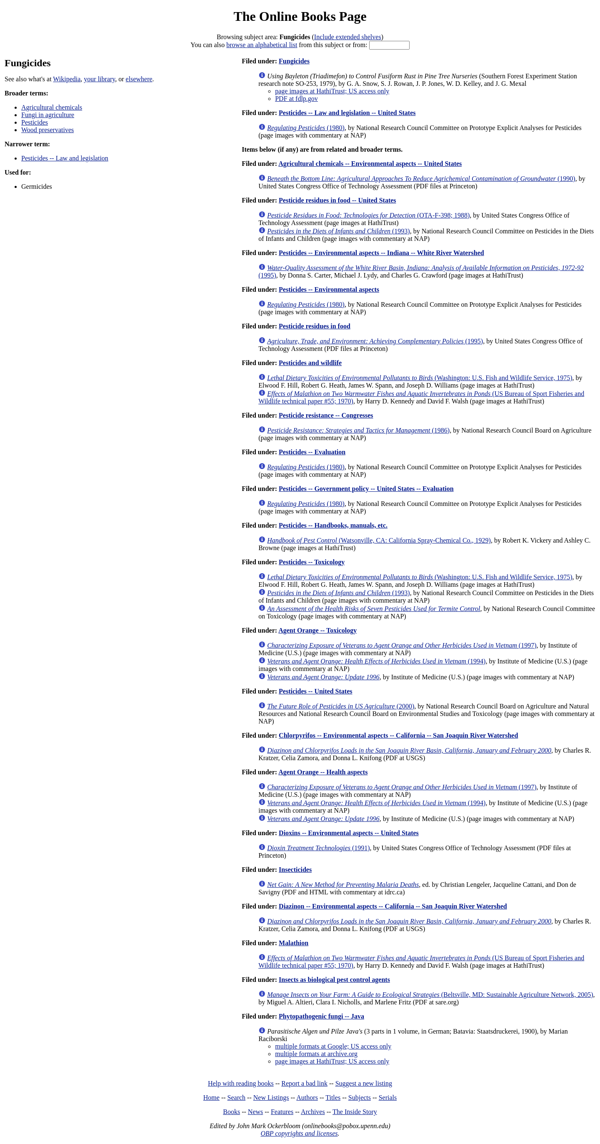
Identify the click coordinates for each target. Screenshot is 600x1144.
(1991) (318, 847)
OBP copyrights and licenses (299, 1133)
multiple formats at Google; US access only (333, 1046)
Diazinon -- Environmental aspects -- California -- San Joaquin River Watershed (393, 906)
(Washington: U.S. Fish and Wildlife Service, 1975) (419, 377)
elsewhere (139, 79)
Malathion (293, 942)
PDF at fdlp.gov (296, 98)
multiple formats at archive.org (316, 1053)
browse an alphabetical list (261, 44)
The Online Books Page (299, 16)
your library (99, 79)
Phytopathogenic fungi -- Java (321, 1016)
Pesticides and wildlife (310, 362)
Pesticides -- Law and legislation (64, 158)
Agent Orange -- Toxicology (317, 630)
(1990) (421, 178)
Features (282, 1111)
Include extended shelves (347, 36)
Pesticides (34, 122)
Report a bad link (304, 1083)
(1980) (306, 127)
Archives (313, 1111)
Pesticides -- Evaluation (312, 452)
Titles (332, 1097)
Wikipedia (66, 79)
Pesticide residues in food (314, 326)
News (255, 1111)
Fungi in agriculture (47, 114)
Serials (388, 1097)
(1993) (338, 231)
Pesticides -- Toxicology (312, 562)
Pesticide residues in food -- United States (337, 200)
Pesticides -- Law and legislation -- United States (347, 112)
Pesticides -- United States (315, 691)
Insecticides (295, 869)
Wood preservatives (47, 129)
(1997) (401, 645)
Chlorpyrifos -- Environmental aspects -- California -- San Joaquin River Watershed (398, 735)
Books (231, 1111)
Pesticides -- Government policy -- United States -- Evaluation (366, 488)
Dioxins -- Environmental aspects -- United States (349, 832)
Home (211, 1097)
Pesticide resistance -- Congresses (326, 415)
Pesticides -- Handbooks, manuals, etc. (333, 525)
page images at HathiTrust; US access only (332, 91)
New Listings (271, 1097)
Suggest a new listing (363, 1083)
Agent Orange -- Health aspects (323, 772)
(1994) (376, 661)
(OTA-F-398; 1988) (368, 215)
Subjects (359, 1097)
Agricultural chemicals (51, 107)
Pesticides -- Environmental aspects (329, 289)
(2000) (340, 706)
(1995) (375, 341)
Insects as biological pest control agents (334, 979)
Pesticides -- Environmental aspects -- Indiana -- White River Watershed (381, 252)
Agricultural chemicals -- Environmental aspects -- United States (370, 163)
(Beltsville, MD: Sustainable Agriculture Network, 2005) (430, 994)
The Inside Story (354, 1111)
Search (237, 1097)
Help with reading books (241, 1083)
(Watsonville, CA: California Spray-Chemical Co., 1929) (379, 540)
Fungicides (294, 61)
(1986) (358, 430)
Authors (307, 1097)
